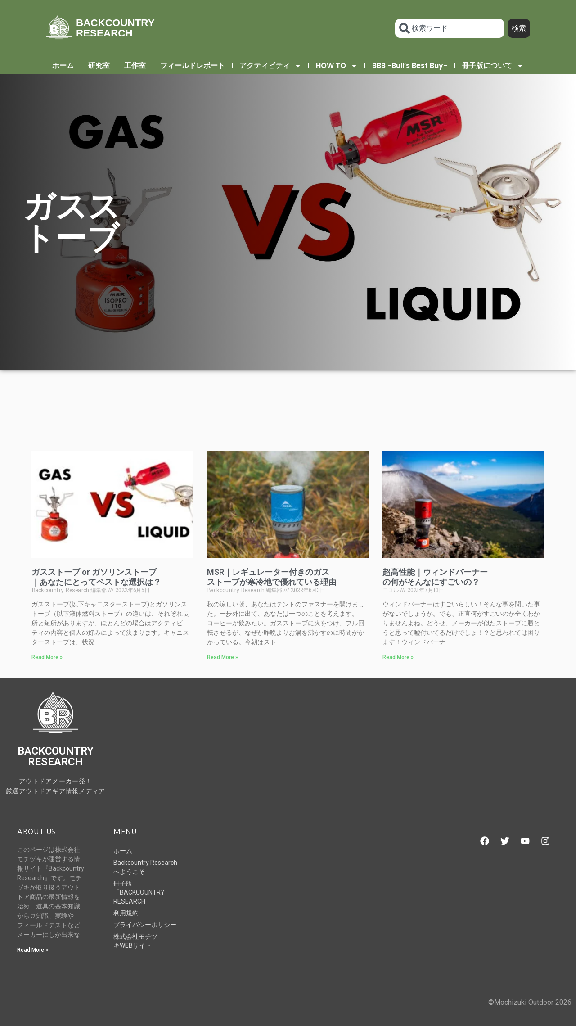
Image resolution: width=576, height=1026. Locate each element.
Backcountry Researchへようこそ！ (145, 867)
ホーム (63, 65)
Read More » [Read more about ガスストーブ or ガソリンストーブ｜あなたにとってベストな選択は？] (47, 657)
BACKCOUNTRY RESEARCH (115, 27)
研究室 (99, 65)
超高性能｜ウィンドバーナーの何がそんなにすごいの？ (435, 577)
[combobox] (449, 28)
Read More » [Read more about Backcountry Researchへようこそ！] (32, 950)
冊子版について (493, 66)
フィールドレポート (192, 65)
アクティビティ (270, 66)
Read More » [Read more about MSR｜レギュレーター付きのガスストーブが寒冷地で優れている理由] (222, 657)
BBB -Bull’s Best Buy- (409, 65)
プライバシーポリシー (144, 924)
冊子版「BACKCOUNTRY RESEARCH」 (139, 892)
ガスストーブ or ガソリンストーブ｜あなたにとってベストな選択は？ (96, 577)
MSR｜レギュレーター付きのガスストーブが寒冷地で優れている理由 (272, 577)
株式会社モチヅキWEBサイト (135, 941)
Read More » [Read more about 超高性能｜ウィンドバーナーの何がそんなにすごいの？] (398, 657)
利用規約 (126, 913)
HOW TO (337, 66)
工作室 (135, 65)
